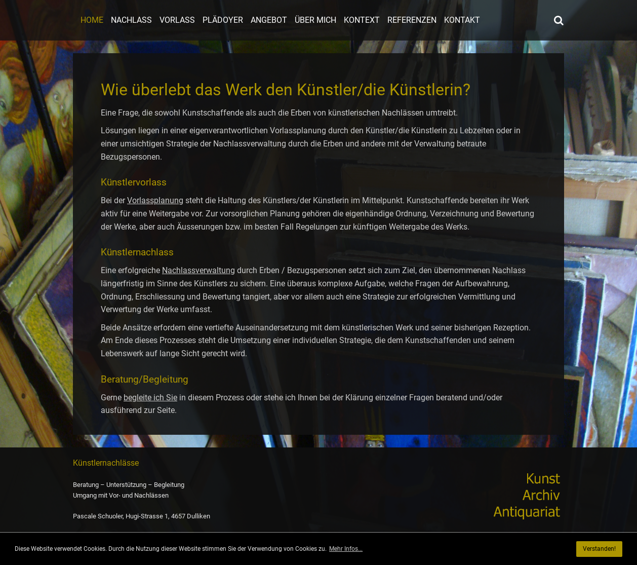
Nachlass (131, 20)
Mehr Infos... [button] (346, 548)
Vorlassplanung (155, 200)
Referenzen (411, 20)
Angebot (269, 20)
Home (92, 20)
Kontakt (462, 20)
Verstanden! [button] (599, 548)
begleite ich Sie (150, 397)
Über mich (315, 20)
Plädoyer (223, 20)
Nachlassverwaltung (198, 270)
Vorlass (177, 20)
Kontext (362, 20)
